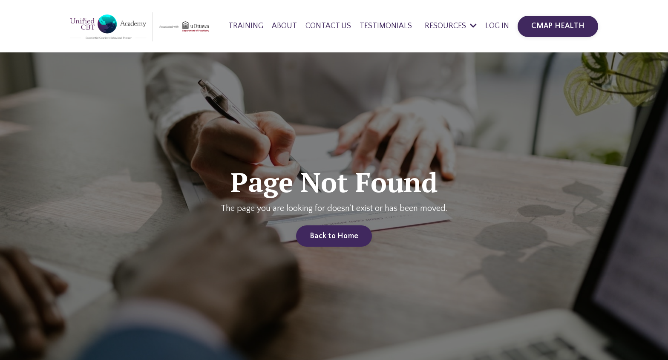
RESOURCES (451, 26)
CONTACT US (328, 26)
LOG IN (497, 26)
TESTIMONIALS (386, 26)
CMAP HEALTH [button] (557, 26)
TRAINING (245, 26)
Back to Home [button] (334, 236)
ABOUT (284, 26)
